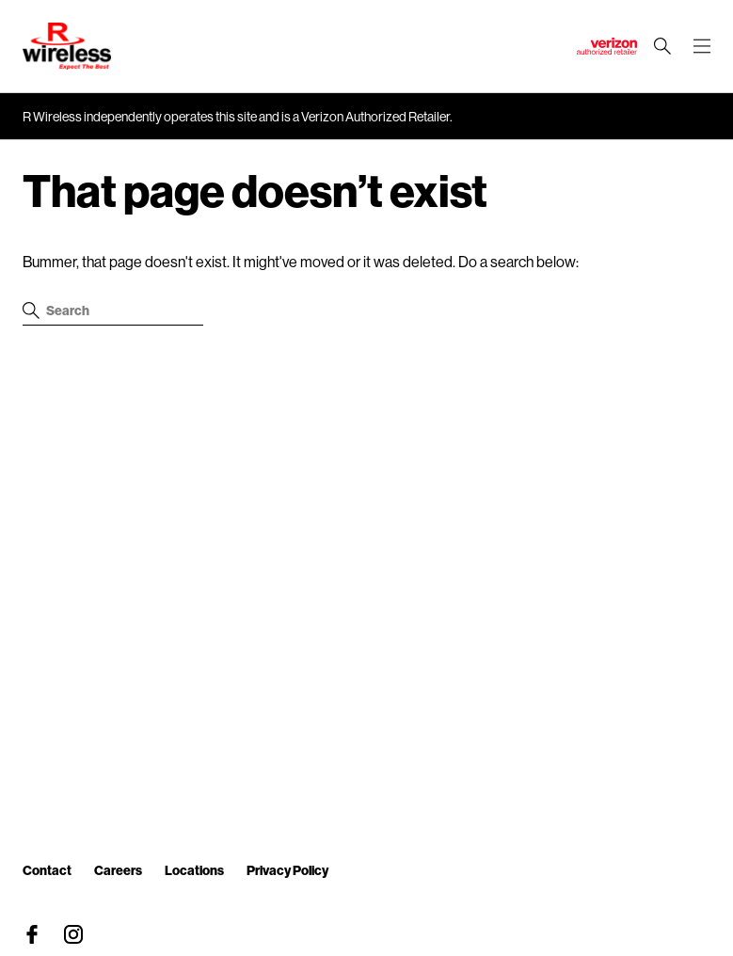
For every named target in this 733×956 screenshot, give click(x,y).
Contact (47, 870)
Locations (194, 870)
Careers (118, 870)
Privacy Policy (287, 870)
